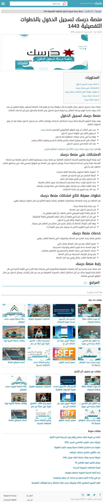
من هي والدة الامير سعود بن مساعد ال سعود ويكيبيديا (76, 478)
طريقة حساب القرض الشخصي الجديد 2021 (82, 442)
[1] (48, 227)
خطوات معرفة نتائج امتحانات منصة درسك (82, 92)
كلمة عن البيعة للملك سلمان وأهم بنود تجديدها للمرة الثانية (75, 437)
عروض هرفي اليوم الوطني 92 (87, 462)
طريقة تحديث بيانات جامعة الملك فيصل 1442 (81, 457)
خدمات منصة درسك (90, 96)
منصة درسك (46, 130)
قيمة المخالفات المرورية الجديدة (86, 468)
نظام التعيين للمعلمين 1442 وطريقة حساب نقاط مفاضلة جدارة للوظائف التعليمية (66, 483)
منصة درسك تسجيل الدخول (87, 84)
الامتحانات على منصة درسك (87, 88)
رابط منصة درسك (91, 99)
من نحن (30, 499)
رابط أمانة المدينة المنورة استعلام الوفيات (82, 473)
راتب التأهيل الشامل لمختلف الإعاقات (84, 452)
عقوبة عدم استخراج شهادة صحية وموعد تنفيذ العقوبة (77, 447)
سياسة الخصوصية (10, 495)
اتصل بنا (30, 495)
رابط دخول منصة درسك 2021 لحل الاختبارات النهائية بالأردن (68, 149)
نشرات (98, 3)
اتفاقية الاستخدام (10, 499)
